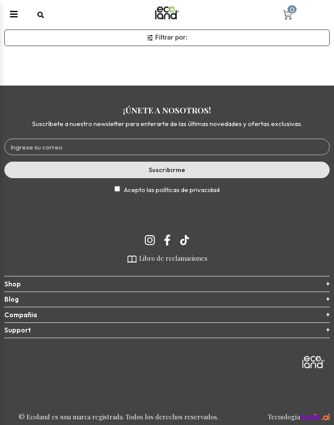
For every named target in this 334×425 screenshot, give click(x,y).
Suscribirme (167, 170)
